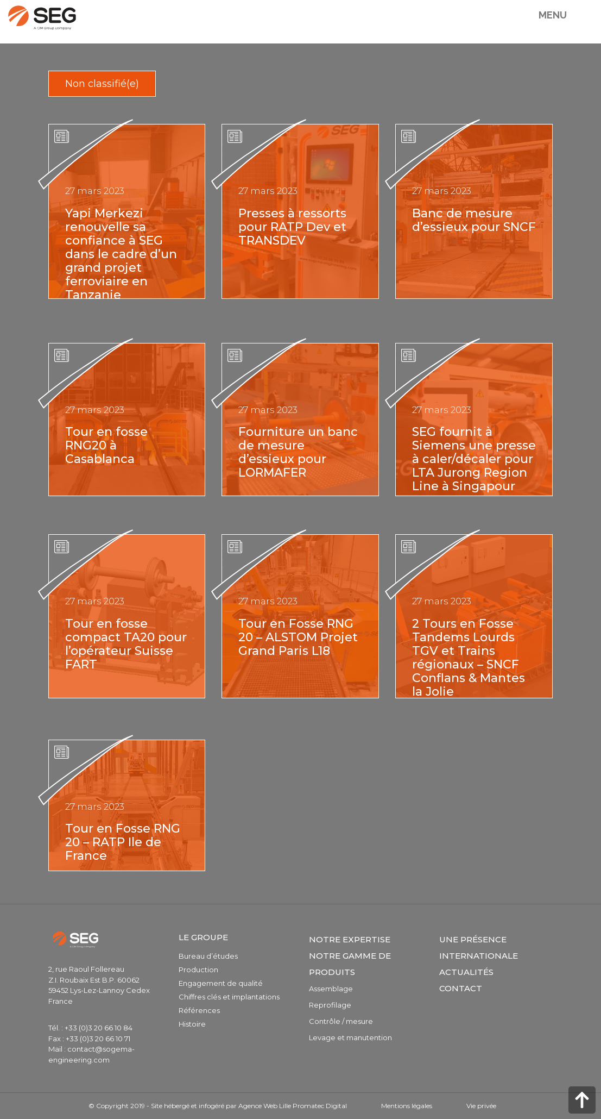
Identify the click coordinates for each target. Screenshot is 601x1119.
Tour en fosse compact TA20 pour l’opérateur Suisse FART (126, 644)
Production (198, 969)
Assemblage (331, 988)
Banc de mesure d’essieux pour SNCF (474, 220)
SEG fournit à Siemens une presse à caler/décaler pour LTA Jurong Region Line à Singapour (474, 459)
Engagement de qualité (221, 983)
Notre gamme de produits (350, 964)
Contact (460, 988)
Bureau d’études (208, 956)
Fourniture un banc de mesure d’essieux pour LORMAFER (298, 452)
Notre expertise (349, 939)
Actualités (466, 972)
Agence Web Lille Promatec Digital (292, 1106)
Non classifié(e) (102, 84)
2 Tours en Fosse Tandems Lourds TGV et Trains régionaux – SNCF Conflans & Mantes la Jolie (468, 657)
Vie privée (481, 1106)
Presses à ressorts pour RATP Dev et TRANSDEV (292, 227)
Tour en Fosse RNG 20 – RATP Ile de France (122, 842)
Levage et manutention (350, 1037)
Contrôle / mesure (341, 1021)
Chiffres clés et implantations (229, 996)
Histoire (192, 1024)
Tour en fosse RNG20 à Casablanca (106, 445)
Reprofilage (330, 1005)
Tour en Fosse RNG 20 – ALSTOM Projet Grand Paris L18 (298, 637)
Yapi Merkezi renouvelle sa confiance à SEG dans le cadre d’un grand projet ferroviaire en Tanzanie (121, 254)
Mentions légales (406, 1106)
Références (199, 1010)
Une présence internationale (478, 947)
